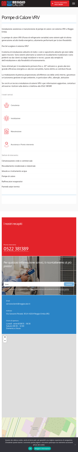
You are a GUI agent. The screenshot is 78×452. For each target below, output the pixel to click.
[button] (5, 337)
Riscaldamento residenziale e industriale (19, 166)
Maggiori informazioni (42, 448)
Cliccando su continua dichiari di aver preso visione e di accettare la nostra (38, 289)
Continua (69, 284)
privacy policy (64, 289)
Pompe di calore (8, 176)
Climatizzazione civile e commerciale (17, 161)
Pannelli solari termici (11, 186)
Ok (30, 448)
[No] (75, 444)
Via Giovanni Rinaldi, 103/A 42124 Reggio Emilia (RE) (27, 314)
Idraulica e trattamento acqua (14, 171)
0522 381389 (16, 248)
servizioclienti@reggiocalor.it (18, 304)
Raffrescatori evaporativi (12, 181)
